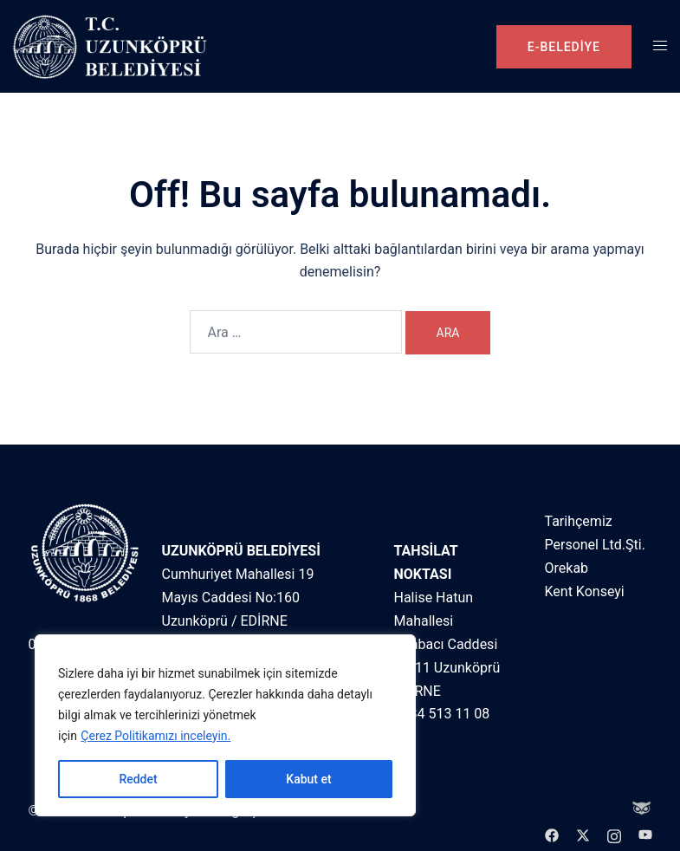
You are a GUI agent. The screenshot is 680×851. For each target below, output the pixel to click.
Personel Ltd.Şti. (595, 544)
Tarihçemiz (578, 521)
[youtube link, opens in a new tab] (645, 834)
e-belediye (564, 47)
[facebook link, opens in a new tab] (552, 834)
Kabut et (308, 779)
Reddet (138, 779)
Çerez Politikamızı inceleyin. (155, 736)
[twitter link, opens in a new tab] (583, 834)
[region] (225, 725)
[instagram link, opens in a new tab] (614, 834)
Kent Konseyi (585, 591)
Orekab (567, 568)
